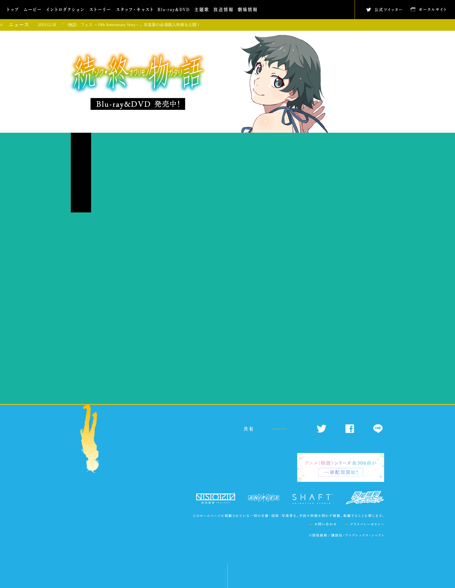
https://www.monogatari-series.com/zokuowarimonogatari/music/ (204, 376)
